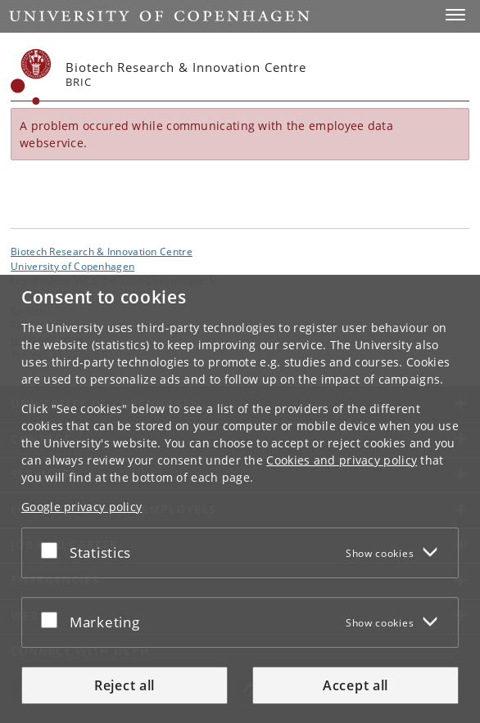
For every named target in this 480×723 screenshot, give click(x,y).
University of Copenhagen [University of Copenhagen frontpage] (72, 265)
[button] (455, 14)
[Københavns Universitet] (31, 77)
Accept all (355, 685)
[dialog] (240, 499)
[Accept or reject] (53, 550)
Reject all (124, 685)
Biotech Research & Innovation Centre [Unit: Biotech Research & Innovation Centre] (101, 251)
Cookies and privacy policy (341, 460)
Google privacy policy (81, 506)
